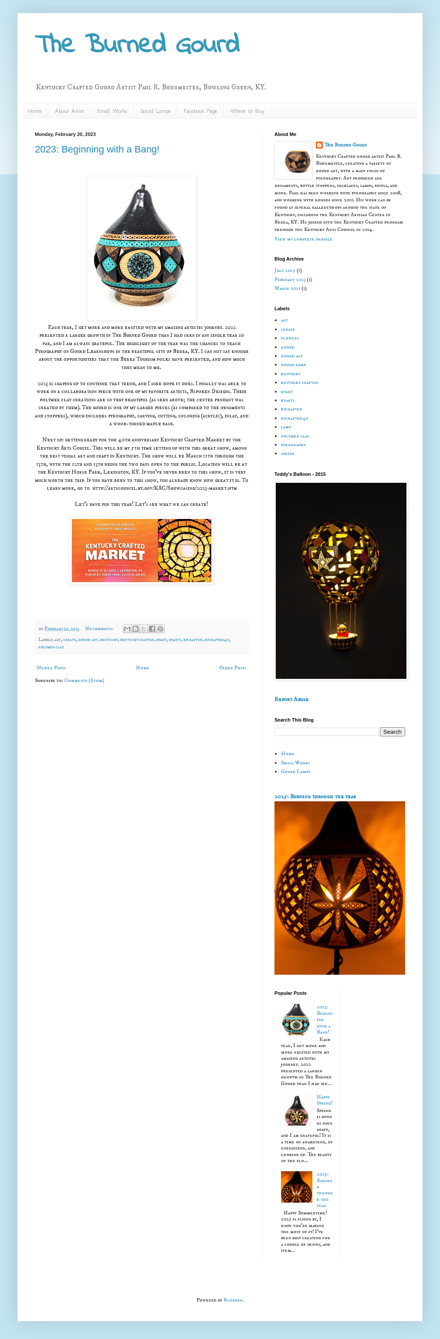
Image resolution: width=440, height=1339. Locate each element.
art (57, 640)
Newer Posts (51, 667)
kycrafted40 (217, 640)
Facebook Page (200, 111)
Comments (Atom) (84, 680)
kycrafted (193, 640)
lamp (286, 427)
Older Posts (232, 667)
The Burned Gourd (137, 46)
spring (287, 453)
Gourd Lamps (155, 111)
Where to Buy (247, 111)
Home (35, 111)
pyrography (293, 444)
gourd (287, 347)
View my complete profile (303, 239)
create (69, 640)
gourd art (88, 640)
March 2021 (287, 288)
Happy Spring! (324, 1100)
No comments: (99, 629)
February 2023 (289, 279)
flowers (290, 338)
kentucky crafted (137, 640)
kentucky (109, 640)
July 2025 (284, 270)
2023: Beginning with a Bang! (97, 149)
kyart (161, 640)
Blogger (233, 1300)
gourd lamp (293, 364)
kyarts (175, 640)
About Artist (69, 111)
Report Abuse (291, 699)
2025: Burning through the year (315, 796)
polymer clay (51, 647)
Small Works (112, 111)
